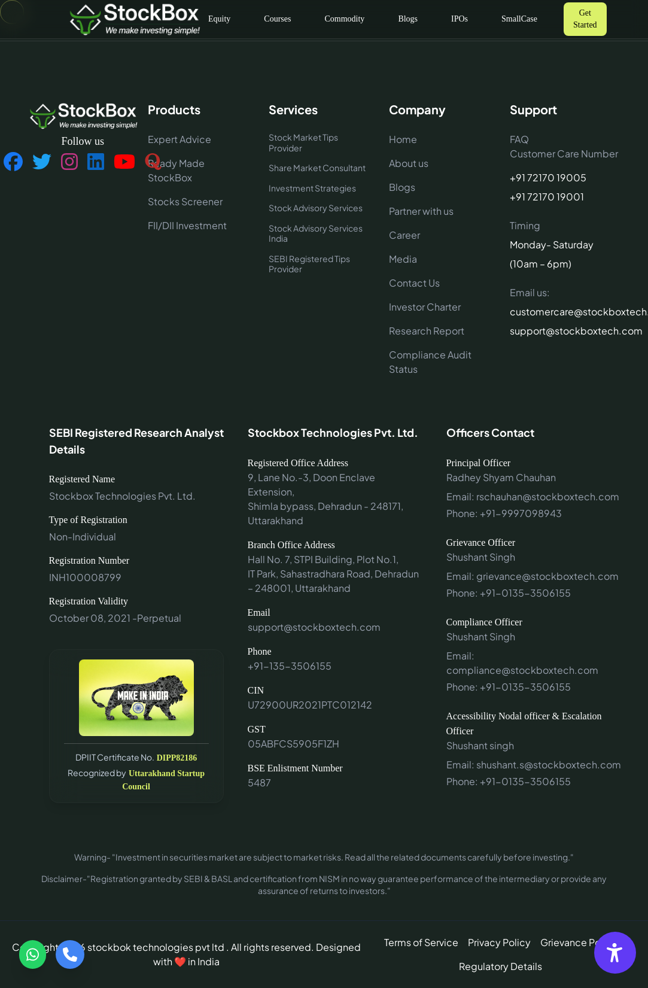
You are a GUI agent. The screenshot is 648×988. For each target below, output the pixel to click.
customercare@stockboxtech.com (565, 311)
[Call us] (70, 954)
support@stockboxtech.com (565, 330)
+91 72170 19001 (547, 196)
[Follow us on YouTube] (124, 162)
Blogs (408, 18)
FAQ (519, 139)
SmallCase (519, 18)
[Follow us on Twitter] (41, 162)
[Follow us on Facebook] (13, 162)
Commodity (344, 18)
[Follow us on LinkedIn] (95, 162)
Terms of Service (421, 942)
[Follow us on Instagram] (69, 162)
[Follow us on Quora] (153, 162)
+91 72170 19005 (548, 177)
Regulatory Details (500, 966)
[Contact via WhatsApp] (32, 954)
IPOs (459, 18)
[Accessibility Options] (615, 953)
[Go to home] (134, 19)
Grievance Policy (578, 942)
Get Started (585, 18)
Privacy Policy (499, 942)
